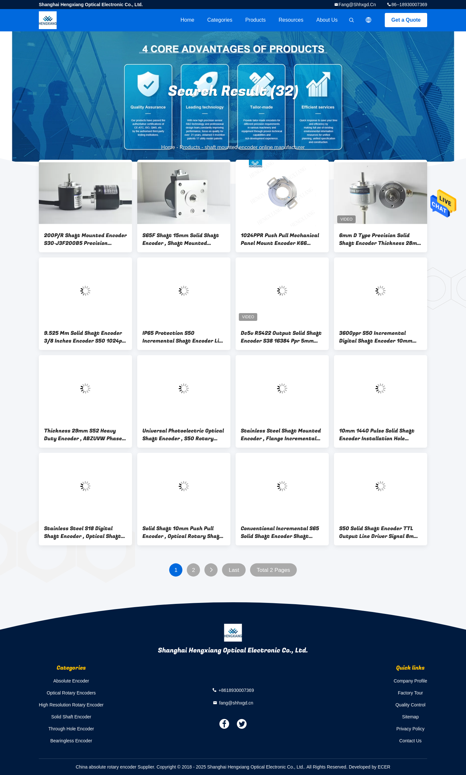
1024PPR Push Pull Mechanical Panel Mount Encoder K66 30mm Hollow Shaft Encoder (280, 239)
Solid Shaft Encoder (71, 716)
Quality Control (410, 704)
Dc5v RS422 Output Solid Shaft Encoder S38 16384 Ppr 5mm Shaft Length (281, 337)
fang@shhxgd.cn (357, 4)
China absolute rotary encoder (106, 767)
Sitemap (410, 716)
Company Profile (410, 680)
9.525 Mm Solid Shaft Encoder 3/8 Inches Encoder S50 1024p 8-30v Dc (83, 337)
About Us (327, 20)
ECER (384, 767)
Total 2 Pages (273, 570)
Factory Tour (410, 692)
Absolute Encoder (71, 680)
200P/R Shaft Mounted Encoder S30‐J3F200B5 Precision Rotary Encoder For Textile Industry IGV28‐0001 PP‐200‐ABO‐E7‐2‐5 (85, 239)
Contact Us (410, 740)
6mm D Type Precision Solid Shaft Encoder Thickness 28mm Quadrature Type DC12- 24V (380, 239)
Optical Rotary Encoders (71, 692)
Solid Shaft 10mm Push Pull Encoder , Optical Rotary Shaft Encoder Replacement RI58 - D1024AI (182, 532)
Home (187, 20)
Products (255, 20)
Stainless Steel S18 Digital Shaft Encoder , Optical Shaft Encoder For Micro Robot (82, 532)
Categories (219, 20)
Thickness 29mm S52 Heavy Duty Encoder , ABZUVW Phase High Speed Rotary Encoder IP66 (85, 434)
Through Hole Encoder (71, 728)
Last (234, 570)
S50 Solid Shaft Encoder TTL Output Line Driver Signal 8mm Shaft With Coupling (379, 532)
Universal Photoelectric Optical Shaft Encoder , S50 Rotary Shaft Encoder (183, 434)
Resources (291, 20)
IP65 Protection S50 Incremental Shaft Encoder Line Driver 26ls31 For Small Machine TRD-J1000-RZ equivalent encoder (183, 337)
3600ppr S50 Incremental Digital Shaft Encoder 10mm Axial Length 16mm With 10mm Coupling (379, 337)
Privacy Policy (410, 728)
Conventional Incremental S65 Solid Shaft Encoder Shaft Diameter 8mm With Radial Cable (280, 532)
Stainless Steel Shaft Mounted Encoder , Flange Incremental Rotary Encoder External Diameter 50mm (281, 434)
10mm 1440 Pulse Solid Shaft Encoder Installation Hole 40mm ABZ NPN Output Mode (377, 434)
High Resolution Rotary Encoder (71, 704)
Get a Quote (406, 20)
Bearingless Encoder (71, 740)
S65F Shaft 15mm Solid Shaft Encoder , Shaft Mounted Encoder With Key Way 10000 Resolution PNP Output (180, 239)
